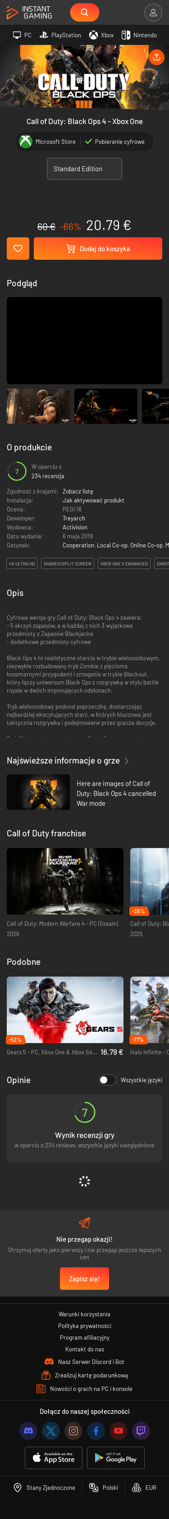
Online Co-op (146, 545)
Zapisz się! (84, 1279)
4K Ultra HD (22, 563)
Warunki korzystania (84, 1314)
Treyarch (74, 518)
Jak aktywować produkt (93, 500)
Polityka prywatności (84, 1325)
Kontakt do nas (84, 1349)
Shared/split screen (67, 563)
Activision (75, 527)
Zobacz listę (78, 491)
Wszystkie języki (130, 1080)
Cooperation (78, 545)
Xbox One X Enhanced (124, 563)
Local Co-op (112, 545)
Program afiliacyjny (85, 1337)
